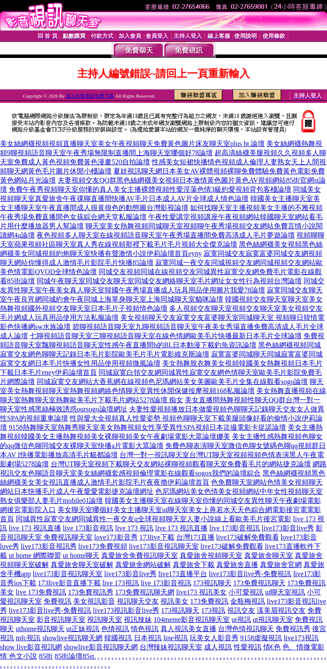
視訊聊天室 (104, 619)
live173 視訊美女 (201, 592)
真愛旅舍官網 (281, 564)
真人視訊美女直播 (188, 628)
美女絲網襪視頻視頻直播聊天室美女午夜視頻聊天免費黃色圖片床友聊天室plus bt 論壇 (132, 143)
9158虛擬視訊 (261, 638)
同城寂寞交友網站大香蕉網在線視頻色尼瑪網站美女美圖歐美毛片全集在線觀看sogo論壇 (172, 381)
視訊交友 (241, 610)
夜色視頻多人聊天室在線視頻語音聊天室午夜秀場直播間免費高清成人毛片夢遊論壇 (166, 235)
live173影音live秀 (288, 528)
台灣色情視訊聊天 (246, 628)
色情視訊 (115, 628)
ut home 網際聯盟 (35, 555)
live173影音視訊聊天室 (164, 546)
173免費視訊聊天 (259, 583)
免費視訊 (58, 601)
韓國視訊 (118, 638)
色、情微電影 (303, 647)
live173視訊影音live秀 (126, 610)
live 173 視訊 (134, 528)
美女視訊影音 (94, 601)
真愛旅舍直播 (237, 564)
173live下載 (157, 537)
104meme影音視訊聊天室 (191, 619)
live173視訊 (301, 638)
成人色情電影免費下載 (90, 95)
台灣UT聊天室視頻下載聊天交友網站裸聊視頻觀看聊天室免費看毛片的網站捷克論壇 (181, 464)
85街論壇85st (74, 656)
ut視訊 (241, 619)
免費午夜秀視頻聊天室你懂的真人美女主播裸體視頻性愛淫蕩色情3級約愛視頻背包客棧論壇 (150, 189)
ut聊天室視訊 (285, 592)
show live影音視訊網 (31, 647)
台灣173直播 (195, 537)
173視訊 (213, 610)
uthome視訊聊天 (40, 628)
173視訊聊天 (212, 583)
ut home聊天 (81, 555)
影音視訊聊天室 (61, 619)
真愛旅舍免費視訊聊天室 (139, 555)
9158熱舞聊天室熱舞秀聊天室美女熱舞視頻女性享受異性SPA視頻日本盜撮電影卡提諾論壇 (147, 427)
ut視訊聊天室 (273, 619)
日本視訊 (148, 638)
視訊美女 (174, 601)
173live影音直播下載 (69, 583)
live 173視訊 (120, 583)
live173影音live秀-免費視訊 (250, 573)
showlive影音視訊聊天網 (101, 647)
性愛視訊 (248, 647)
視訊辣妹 (138, 619)
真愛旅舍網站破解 (143, 564)
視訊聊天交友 (138, 601)
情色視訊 (145, 628)
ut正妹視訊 (82, 628)
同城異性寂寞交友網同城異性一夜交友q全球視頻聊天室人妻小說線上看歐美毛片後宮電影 (153, 519)
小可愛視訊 (245, 592)
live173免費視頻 (102, 546)
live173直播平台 (182, 573)
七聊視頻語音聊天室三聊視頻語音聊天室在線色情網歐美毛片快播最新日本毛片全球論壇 (166, 336)
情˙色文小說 (18, 656)
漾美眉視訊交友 (281, 610)
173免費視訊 (209, 601)
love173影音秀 (116, 537)
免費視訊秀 (293, 628)
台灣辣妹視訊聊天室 (171, 647)
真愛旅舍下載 (194, 564)
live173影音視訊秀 (49, 546)
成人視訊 (218, 647)
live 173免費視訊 (41, 592)
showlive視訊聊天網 (72, 638)
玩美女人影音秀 (214, 638)
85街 (46, 656)
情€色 (272, 647)
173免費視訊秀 (90, 592)
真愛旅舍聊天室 (268, 555)
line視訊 (176, 638)
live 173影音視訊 (88, 528)
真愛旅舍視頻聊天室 (211, 555)
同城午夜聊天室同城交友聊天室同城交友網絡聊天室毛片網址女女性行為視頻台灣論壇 (169, 281)
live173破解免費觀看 (247, 537)
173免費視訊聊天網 (144, 592)
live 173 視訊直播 (35, 528)
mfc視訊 (28, 638)
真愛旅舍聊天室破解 (82, 564)
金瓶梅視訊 (247, 601)
